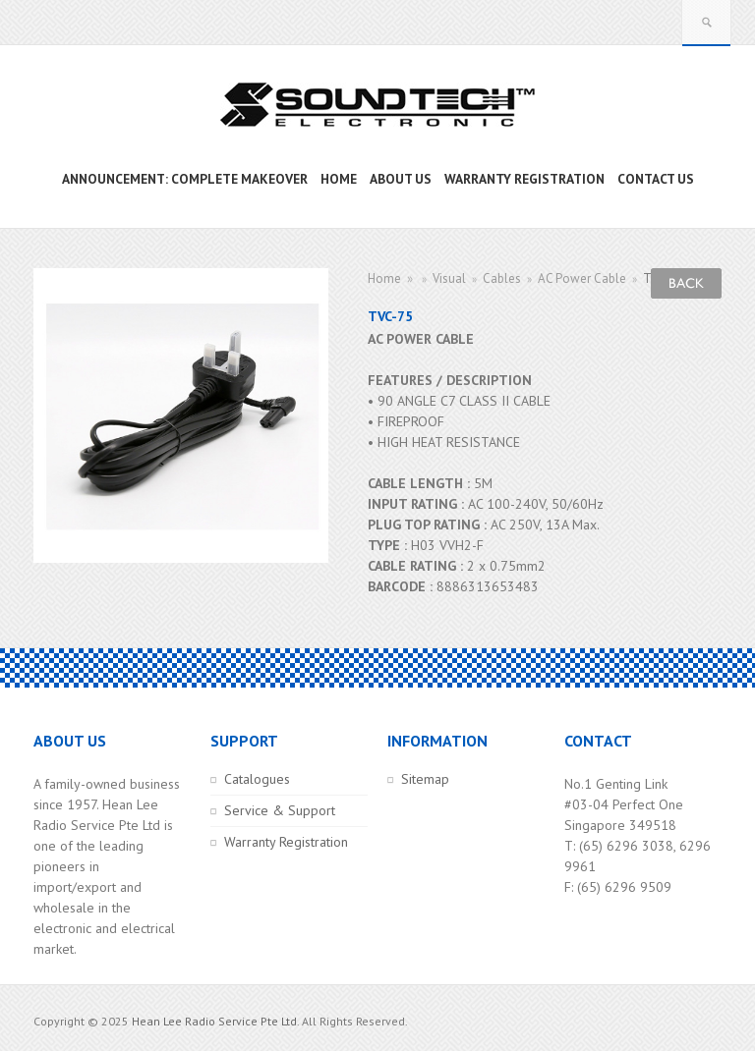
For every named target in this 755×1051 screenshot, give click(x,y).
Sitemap (425, 779)
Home (384, 278)
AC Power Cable (582, 278)
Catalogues (257, 779)
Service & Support (279, 810)
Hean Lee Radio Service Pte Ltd (214, 1021)
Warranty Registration (286, 842)
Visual (449, 278)
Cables (502, 278)
